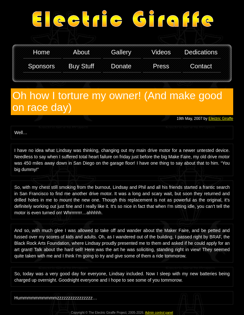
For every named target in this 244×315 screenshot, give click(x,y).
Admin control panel (159, 312)
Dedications (201, 52)
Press (161, 66)
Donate (121, 66)
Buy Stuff (81, 66)
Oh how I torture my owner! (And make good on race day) (117, 101)
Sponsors (41, 66)
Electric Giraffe (220, 118)
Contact (201, 66)
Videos (161, 52)
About (81, 52)
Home (41, 52)
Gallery (121, 52)
